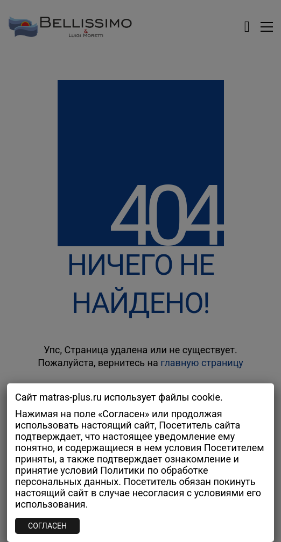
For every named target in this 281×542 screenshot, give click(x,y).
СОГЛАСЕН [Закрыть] (47, 526)
